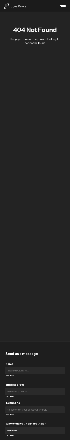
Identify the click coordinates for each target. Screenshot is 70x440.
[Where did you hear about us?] (35, 430)
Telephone (12, 402)
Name (9, 364)
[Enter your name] (35, 370)
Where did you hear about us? (25, 423)
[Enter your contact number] (35, 409)
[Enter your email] (35, 391)
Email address (14, 384)
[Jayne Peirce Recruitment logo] (15, 6)
